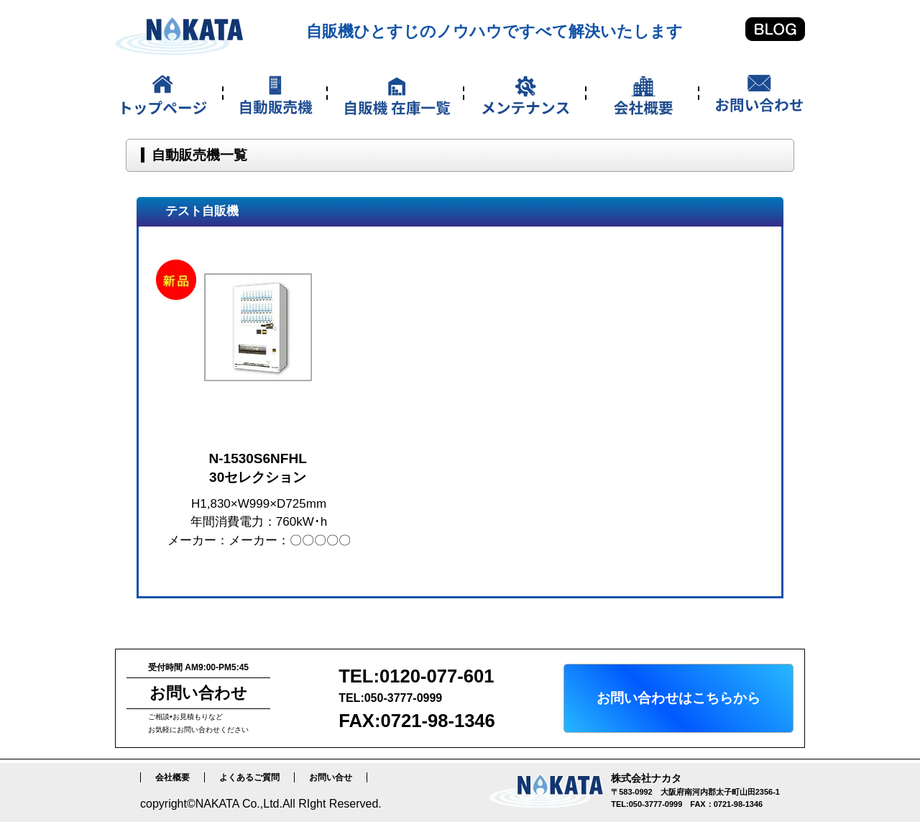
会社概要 (172, 777)
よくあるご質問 (249, 777)
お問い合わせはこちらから (678, 697)
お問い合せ (330, 777)
